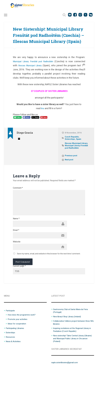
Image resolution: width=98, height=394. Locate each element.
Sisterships (70, 152)
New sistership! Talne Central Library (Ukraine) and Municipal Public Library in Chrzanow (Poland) (72, 361)
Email (16, 251)
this (43, 121)
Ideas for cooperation (18, 346)
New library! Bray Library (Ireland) (69, 339)
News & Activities (14, 363)
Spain (79, 152)
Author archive (19, 151)
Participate (11, 333)
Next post (69, 173)
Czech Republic (72, 150)
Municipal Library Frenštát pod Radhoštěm (34, 74)
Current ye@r (19, 288)
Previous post (71, 169)
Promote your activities (19, 342)
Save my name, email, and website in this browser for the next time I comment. (48, 276)
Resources (11, 359)
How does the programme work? (23, 337)
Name (16, 238)
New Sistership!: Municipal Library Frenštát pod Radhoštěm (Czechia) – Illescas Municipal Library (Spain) (46, 41)
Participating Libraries (16, 350)
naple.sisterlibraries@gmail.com (66, 384)
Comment (18, 201)
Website (16, 263)
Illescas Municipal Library (31, 78)
